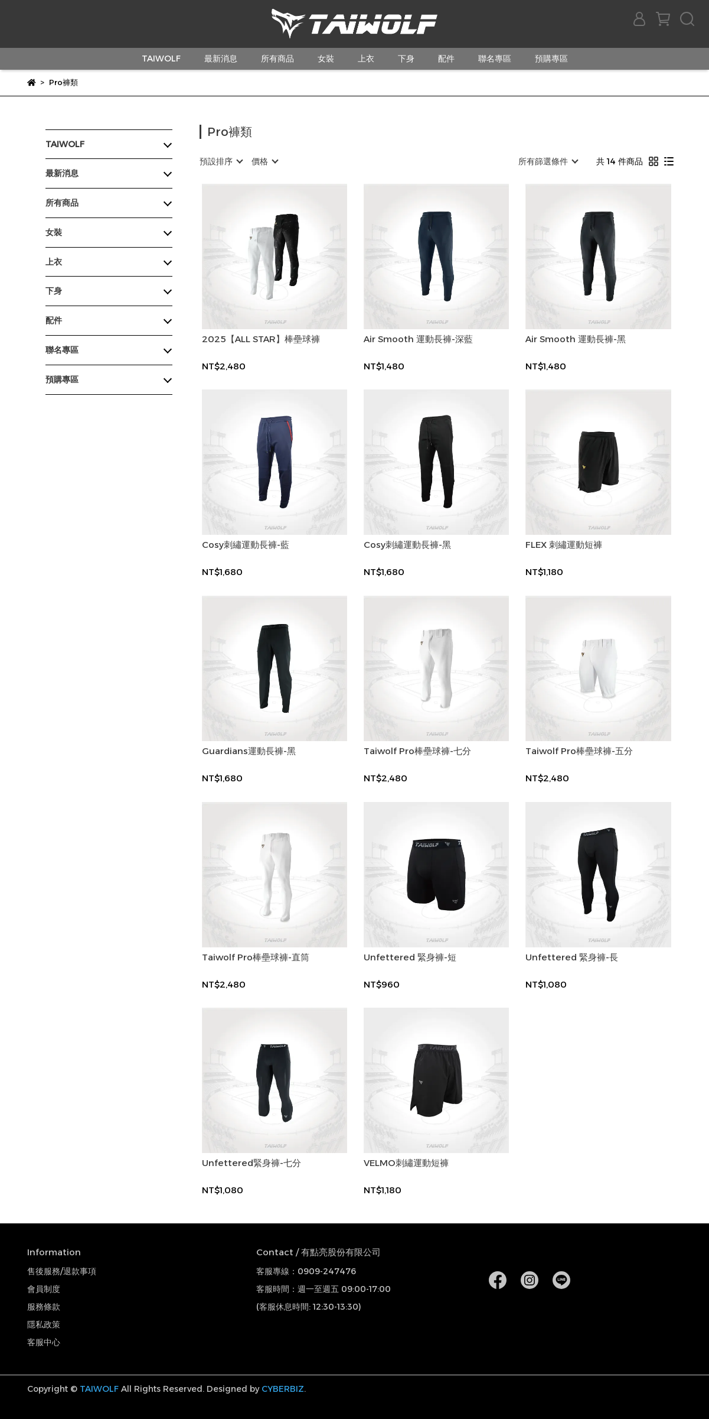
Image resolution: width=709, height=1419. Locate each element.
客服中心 (43, 1342)
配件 (446, 58)
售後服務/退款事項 (61, 1271)
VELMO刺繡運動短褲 (406, 1163)
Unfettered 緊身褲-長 (571, 957)
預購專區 (551, 58)
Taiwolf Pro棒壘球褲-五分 (579, 751)
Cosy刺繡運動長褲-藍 (245, 545)
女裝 (326, 58)
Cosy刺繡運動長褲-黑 (407, 545)
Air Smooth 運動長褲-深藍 (418, 339)
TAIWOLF (161, 58)
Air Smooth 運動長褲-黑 (575, 339)
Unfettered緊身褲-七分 (251, 1163)
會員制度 (43, 1289)
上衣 (366, 58)
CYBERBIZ (283, 1389)
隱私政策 (43, 1324)
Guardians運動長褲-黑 (249, 751)
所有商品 (277, 58)
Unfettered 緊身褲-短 (410, 957)
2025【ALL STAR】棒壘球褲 (261, 339)
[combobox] (221, 161)
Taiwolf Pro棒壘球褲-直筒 (255, 957)
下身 (406, 58)
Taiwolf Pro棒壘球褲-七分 (417, 751)
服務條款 (43, 1306)
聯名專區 (494, 58)
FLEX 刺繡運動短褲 (563, 545)
